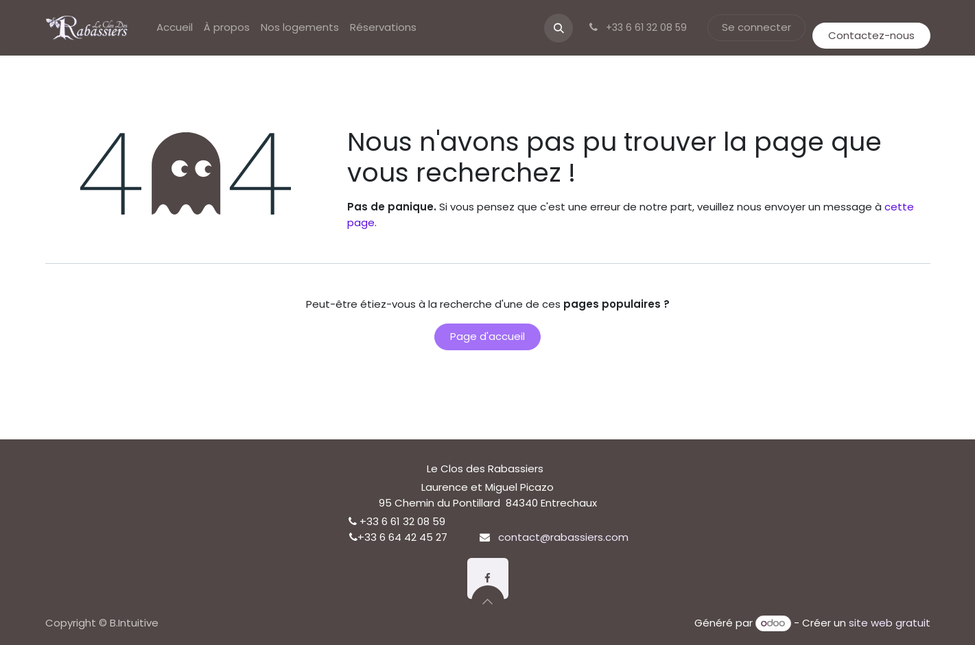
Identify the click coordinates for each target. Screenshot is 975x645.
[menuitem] (174, 27)
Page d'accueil (487, 336)
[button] (558, 28)
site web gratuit (889, 623)
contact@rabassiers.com (563, 537)
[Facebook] (487, 578)
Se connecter (756, 27)
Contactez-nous (871, 35)
